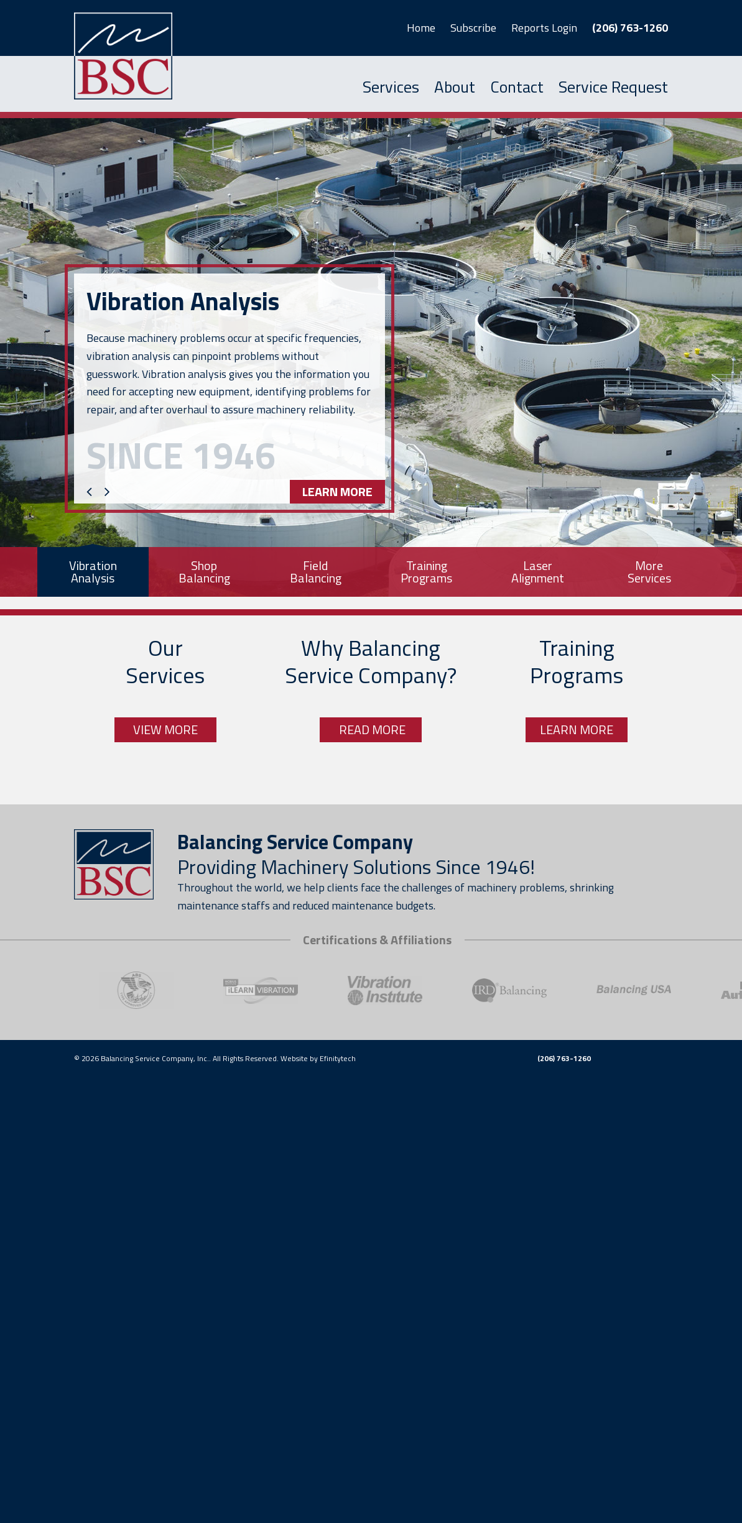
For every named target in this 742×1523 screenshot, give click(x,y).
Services (391, 87)
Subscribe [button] (473, 27)
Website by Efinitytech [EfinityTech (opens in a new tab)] (318, 1058)
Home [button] (421, 27)
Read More (371, 729)
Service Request (613, 87)
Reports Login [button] (544, 27)
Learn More (337, 491)
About (454, 87)
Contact (517, 87)
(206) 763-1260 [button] (630, 27)
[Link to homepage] (113, 56)
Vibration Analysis (182, 301)
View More (165, 729)
